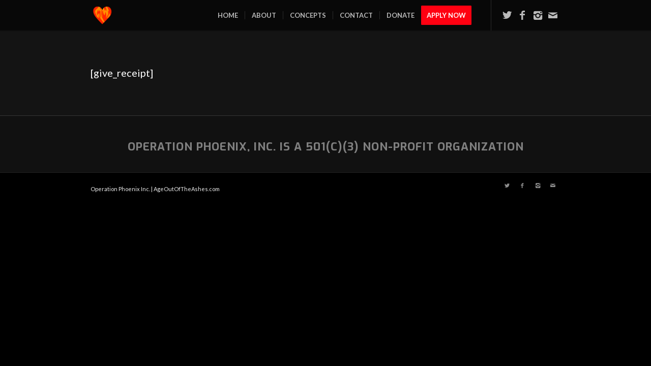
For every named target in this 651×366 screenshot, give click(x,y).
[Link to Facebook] (522, 14)
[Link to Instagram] (537, 14)
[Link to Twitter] (507, 14)
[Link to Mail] (552, 14)
